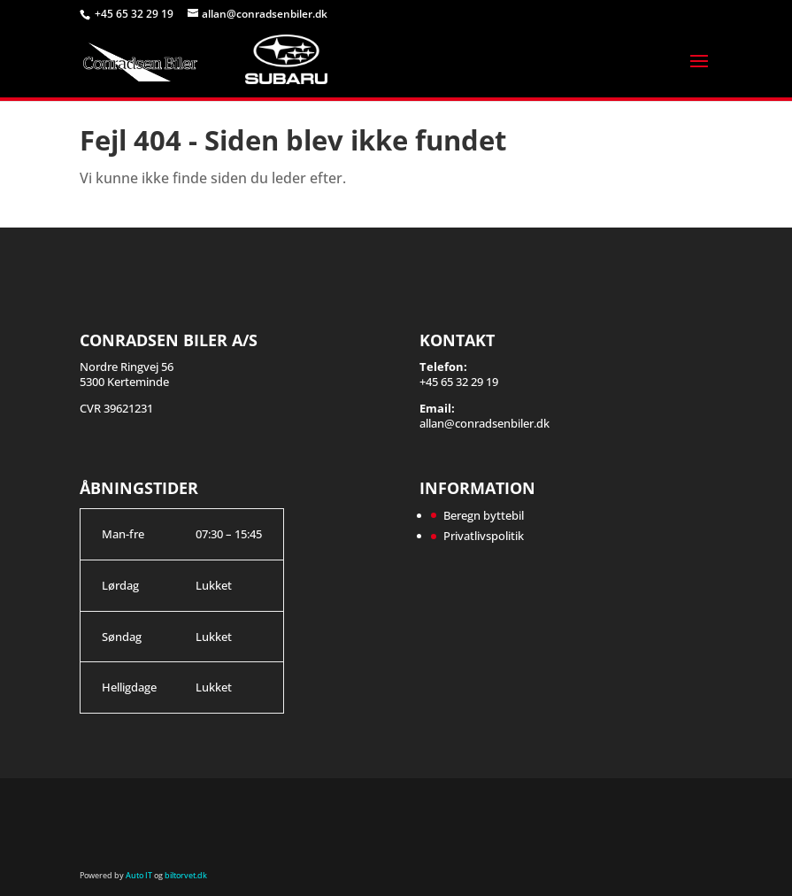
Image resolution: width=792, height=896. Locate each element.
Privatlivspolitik (483, 536)
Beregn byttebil (483, 515)
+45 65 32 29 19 (135, 13)
